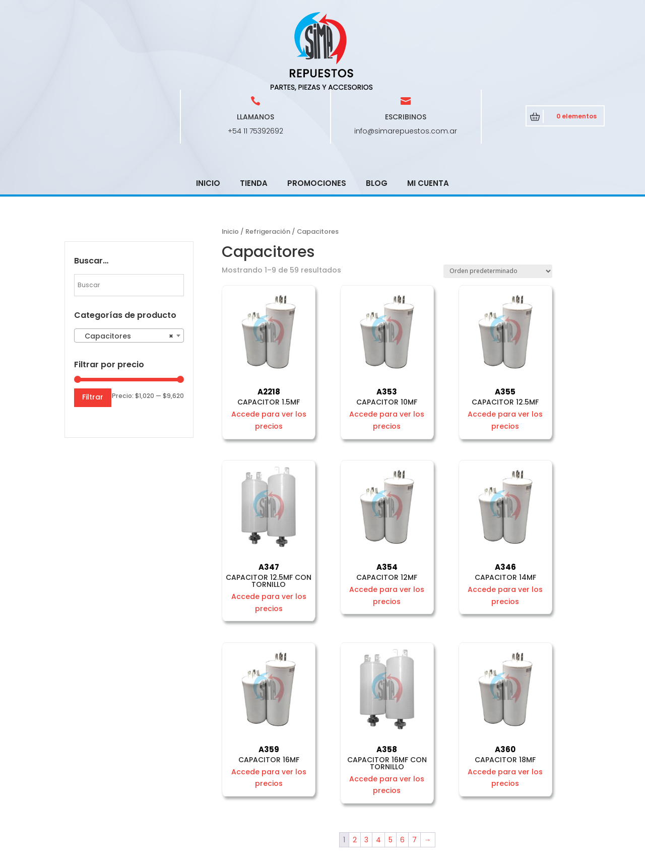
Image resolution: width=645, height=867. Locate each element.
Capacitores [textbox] (126, 264)
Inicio (208, 111)
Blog (377, 111)
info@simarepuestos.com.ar (405, 59)
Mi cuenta (428, 111)
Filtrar (92, 325)
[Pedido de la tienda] (497, 199)
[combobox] (129, 263)
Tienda (254, 111)
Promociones (316, 111)
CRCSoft (281, 857)
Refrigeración (267, 159)
